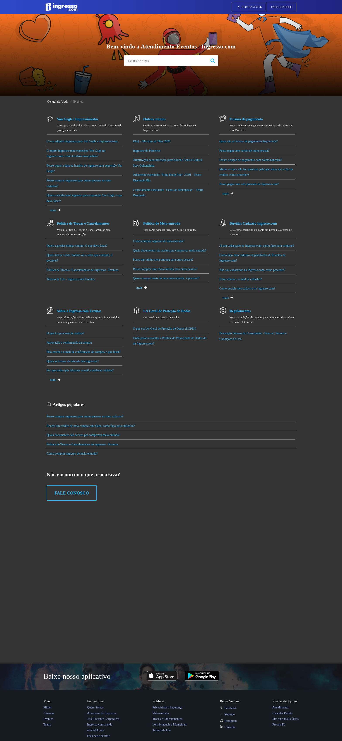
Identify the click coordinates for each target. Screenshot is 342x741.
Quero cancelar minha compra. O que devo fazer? (77, 245)
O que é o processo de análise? (66, 333)
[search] (165, 60)
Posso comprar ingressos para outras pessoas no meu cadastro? (85, 416)
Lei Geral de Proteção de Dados (166, 311)
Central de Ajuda (57, 101)
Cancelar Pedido (282, 713)
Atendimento (280, 707)
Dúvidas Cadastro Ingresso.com (253, 223)
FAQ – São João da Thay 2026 (151, 141)
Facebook (228, 708)
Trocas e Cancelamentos (167, 718)
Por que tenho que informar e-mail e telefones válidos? (80, 370)
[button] (212, 60)
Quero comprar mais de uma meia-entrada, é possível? (166, 278)
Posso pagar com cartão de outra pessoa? (244, 150)
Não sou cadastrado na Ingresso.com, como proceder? (252, 270)
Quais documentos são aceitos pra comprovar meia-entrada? (170, 250)
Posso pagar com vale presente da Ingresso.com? (249, 184)
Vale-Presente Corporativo (103, 718)
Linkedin (228, 727)
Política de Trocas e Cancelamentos (83, 223)
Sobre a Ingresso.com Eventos (79, 311)
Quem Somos (95, 707)
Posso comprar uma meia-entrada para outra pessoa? (165, 269)
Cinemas (48, 713)
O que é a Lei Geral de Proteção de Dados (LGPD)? (165, 328)
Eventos (48, 718)
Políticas (158, 701)
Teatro (47, 724)
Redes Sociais (229, 701)
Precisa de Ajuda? (285, 701)
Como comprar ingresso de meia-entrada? (158, 241)
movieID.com (95, 730)
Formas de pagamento (246, 119)
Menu (47, 701)
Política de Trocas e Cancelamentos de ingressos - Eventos (82, 270)
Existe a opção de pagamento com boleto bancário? (250, 160)
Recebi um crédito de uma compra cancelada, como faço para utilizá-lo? (91, 425)
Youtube (227, 714)
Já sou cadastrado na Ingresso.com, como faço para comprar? (256, 245)
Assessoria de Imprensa (101, 713)
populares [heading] (68, 404)
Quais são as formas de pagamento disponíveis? (249, 141)
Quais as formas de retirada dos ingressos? (73, 361)
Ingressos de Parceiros (146, 150)
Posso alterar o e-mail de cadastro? (240, 279)
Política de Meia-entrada (161, 223)
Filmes (47, 707)
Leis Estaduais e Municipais (169, 724)
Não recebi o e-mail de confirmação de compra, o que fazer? (84, 351)
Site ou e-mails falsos (285, 718)
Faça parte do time (98, 736)
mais (55, 210)
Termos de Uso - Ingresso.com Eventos (71, 279)
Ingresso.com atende (99, 724)
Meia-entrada (160, 713)
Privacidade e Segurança (167, 707)
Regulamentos (240, 311)
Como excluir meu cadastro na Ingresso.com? (247, 288)
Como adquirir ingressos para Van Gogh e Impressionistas (82, 141)
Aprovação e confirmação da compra (69, 342)
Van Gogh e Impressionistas (77, 119)
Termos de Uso (161, 730)
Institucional (95, 701)
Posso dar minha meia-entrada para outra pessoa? (163, 259)
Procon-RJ (278, 724)
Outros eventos (154, 119)
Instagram (228, 720)
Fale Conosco (281, 7)
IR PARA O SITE (249, 7)
